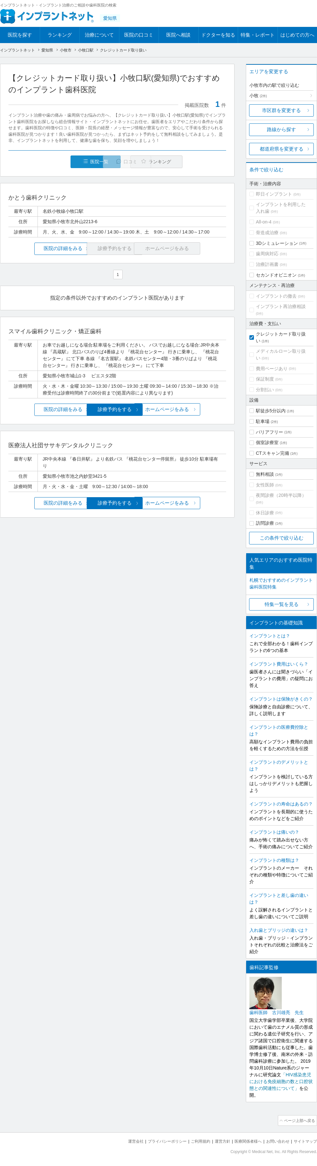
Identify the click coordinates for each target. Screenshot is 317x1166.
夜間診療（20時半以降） (281, 495)
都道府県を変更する (281, 149)
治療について (99, 35)
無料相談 (265, 474)
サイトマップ (304, 1140)
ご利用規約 (192, 1140)
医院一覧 (53, 162)
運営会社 (123, 1140)
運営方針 (215, 1140)
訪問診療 (265, 523)
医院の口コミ (138, 35)
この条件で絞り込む (281, 538)
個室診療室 (267, 442)
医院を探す (20, 35)
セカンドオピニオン (276, 275)
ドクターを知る (218, 35)
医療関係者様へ (243, 1140)
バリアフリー (269, 432)
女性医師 (265, 484)
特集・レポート (258, 35)
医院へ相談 (178, 35)
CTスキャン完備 (272, 453)
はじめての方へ (297, 35)
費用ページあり (272, 368)
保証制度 (265, 379)
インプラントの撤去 (276, 296)
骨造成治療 (267, 232)
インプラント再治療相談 (281, 306)
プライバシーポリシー (157, 1140)
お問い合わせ (275, 1140)
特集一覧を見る (282, 604)
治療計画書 (267, 264)
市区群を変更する (281, 110)
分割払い (265, 389)
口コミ (121, 162)
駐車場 (262, 421)
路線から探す (281, 129)
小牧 (258, 95)
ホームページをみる (190, 409)
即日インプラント (274, 194)
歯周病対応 (267, 253)
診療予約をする (117, 409)
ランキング (60, 35)
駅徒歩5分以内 (271, 410)
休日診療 (265, 512)
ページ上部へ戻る (298, 1120)
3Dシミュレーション (277, 243)
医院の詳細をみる (44, 248)
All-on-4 (263, 221)
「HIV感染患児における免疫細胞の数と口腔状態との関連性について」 (281, 1081)
